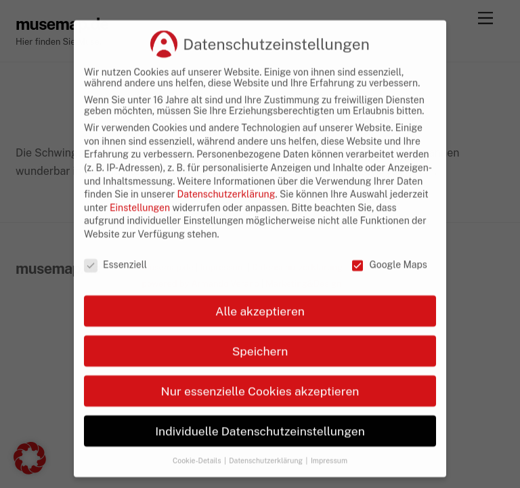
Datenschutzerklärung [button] (266, 479)
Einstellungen (140, 226)
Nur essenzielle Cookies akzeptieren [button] (260, 410)
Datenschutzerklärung (226, 212)
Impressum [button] (329, 479)
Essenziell (115, 283)
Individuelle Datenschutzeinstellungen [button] (260, 450)
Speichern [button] (260, 370)
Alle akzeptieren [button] (260, 330)
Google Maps (389, 283)
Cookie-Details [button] (198, 479)
